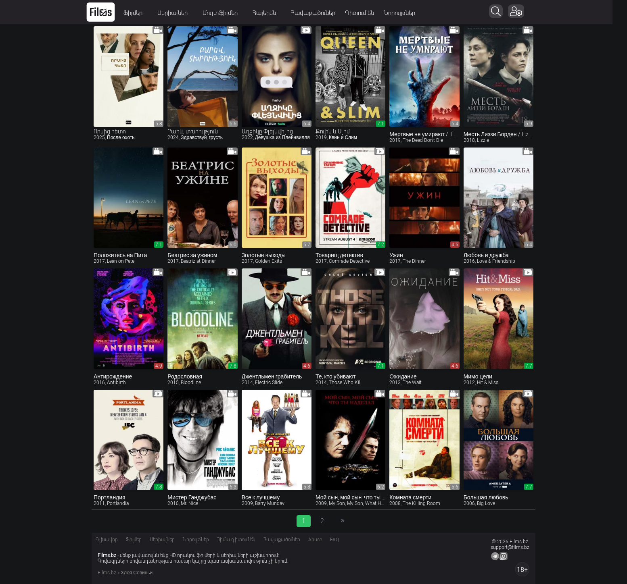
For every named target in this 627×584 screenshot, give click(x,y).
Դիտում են (366, 13)
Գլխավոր (107, 539)
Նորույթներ (406, 13)
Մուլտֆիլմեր (230, 13)
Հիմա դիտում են (236, 539)
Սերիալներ (182, 13)
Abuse (315, 539)
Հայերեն (274, 13)
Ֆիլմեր (143, 13)
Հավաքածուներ (320, 13)
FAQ (334, 539)
